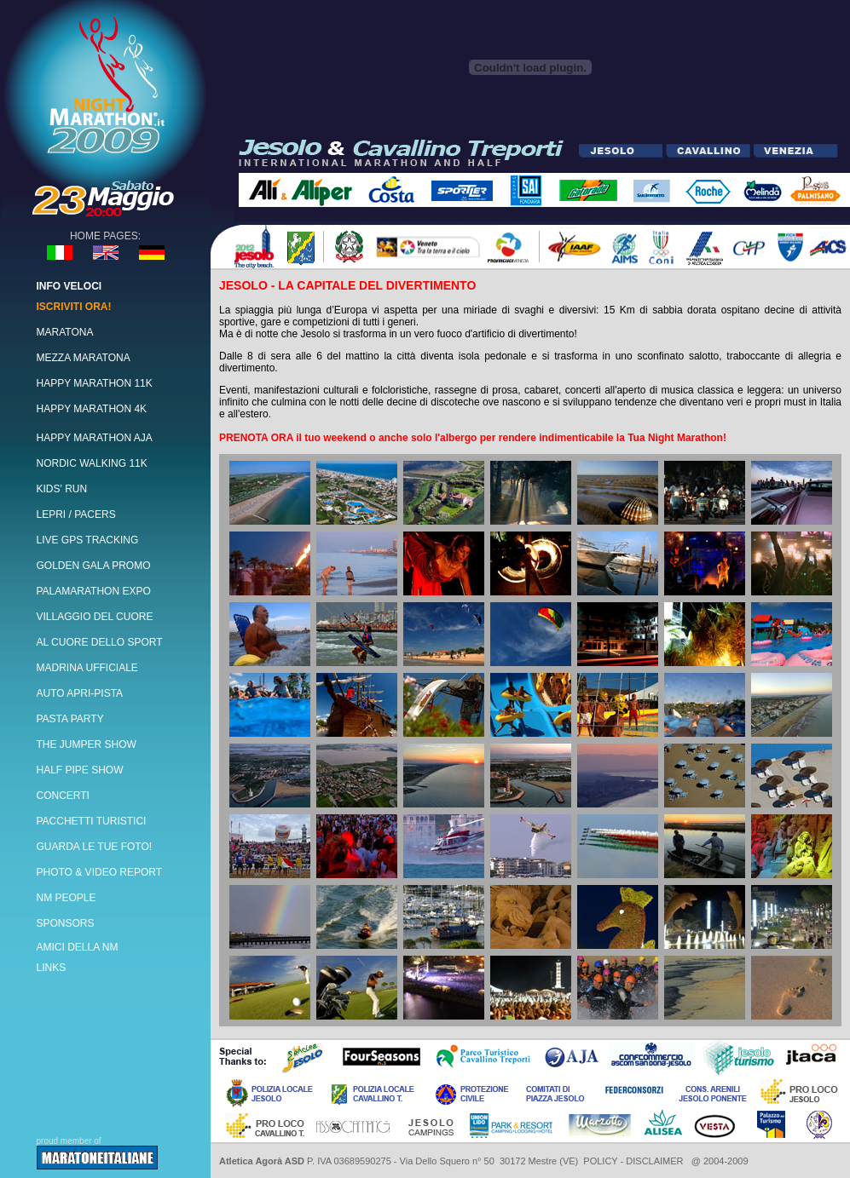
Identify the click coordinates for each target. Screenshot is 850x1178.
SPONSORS (66, 923)
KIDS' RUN (62, 489)
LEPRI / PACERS (76, 514)
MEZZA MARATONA (83, 358)
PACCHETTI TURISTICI (92, 821)
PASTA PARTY (70, 719)
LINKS (51, 968)
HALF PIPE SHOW (80, 770)
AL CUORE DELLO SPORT (100, 642)
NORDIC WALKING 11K (92, 463)
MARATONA (65, 332)
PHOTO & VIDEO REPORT (100, 872)
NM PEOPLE (66, 898)
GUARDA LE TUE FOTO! (95, 847)
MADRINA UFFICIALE (87, 668)
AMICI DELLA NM (78, 947)
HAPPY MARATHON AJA (95, 438)
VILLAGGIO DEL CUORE (95, 617)
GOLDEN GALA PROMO (94, 566)
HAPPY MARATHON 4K (92, 409)
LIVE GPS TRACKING (88, 540)
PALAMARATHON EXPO (94, 591)
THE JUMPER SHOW (86, 744)
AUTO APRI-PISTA (80, 693)
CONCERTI (63, 796)
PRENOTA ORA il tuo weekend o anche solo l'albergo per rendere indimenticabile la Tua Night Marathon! (472, 438)
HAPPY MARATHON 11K (95, 383)
